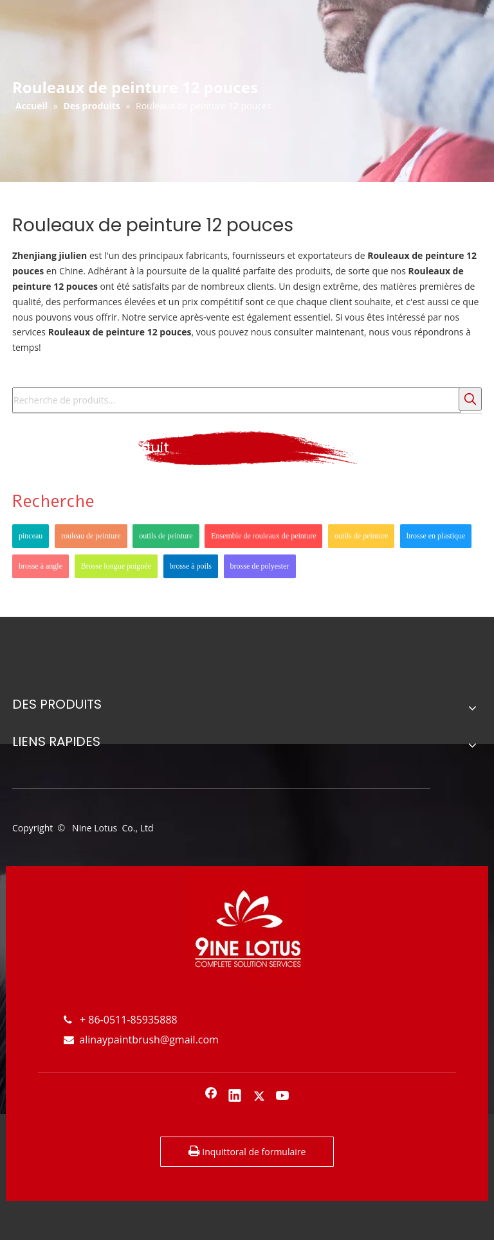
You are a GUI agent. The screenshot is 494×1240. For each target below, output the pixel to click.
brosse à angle (40, 566)
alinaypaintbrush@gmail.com (141, 1039)
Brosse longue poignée (116, 566)
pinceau (30, 535)
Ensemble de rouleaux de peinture (263, 535)
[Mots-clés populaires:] (470, 399)
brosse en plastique (436, 535)
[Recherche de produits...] (236, 400)
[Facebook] (211, 1096)
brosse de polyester (259, 566)
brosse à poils (191, 566)
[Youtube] (283, 1096)
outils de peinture (165, 535)
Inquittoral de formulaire (247, 1151)
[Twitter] (259, 1096)
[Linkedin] (234, 1096)
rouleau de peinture (91, 535)
